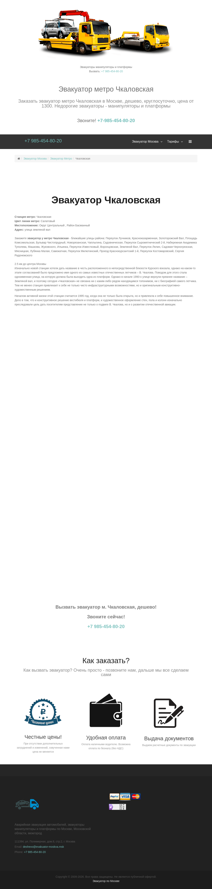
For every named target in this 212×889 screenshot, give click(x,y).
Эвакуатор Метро (61, 158)
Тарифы (173, 141)
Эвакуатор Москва (145, 141)
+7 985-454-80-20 (112, 71)
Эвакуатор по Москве (106, 881)
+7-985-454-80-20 (116, 120)
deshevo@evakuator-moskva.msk (43, 846)
